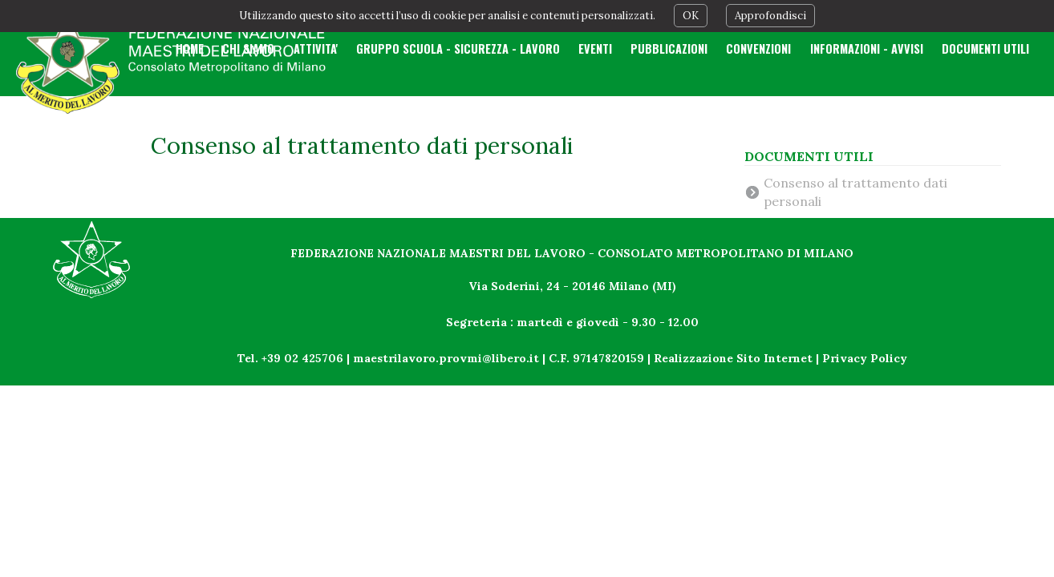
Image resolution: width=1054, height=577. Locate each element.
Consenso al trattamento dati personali (855, 191)
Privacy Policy (864, 358)
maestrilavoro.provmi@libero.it (446, 358)
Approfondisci (770, 15)
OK (691, 15)
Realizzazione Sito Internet (733, 358)
